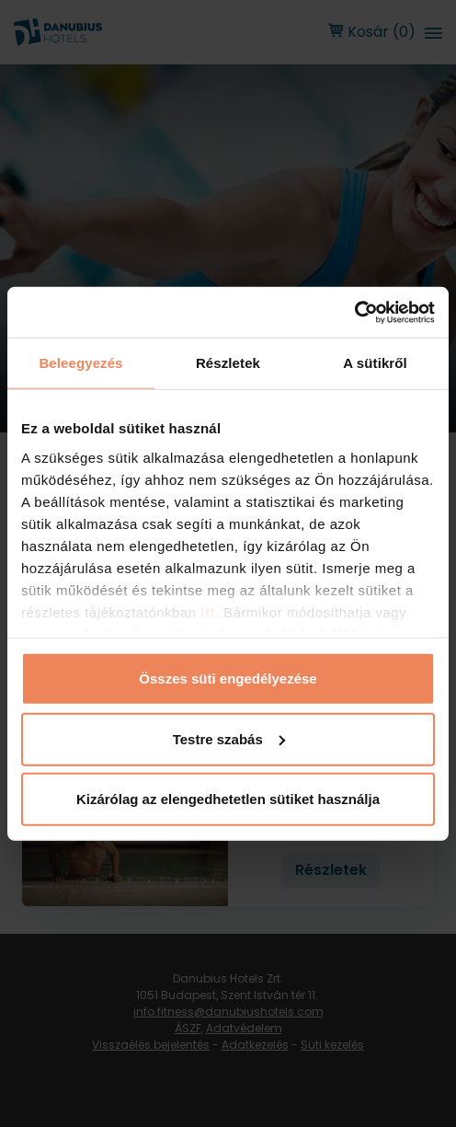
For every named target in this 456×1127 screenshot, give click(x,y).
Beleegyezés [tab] (80, 363)
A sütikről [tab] (375, 363)
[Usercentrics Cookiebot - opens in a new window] (354, 312)
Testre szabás (229, 738)
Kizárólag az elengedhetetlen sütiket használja (228, 799)
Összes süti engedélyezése (227, 678)
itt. (208, 611)
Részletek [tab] (228, 363)
